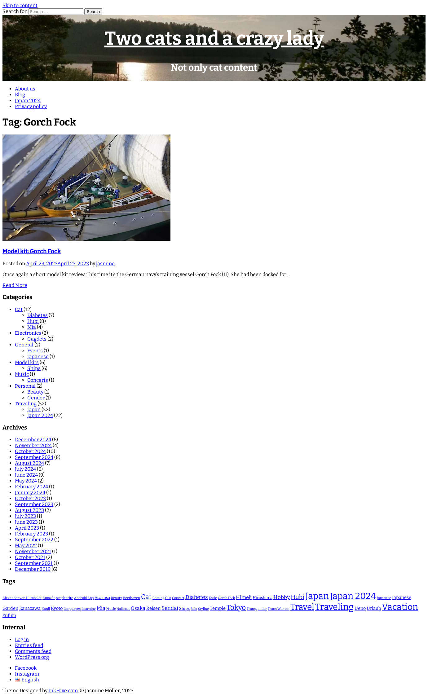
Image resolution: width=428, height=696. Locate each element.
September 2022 (34, 540)
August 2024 (29, 463)
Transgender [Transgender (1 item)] (257, 609)
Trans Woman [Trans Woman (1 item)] (278, 609)
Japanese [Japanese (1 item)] (384, 598)
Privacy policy (31, 106)
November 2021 (33, 551)
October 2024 (30, 451)
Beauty (35, 392)
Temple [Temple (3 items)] (218, 608)
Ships (34, 368)
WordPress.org (32, 657)
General (24, 345)
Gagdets (36, 339)
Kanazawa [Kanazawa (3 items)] (30, 608)
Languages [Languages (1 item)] (72, 609)
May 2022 (26, 545)
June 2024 (26, 475)
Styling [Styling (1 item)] (203, 609)
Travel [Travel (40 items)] (302, 607)
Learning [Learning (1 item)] (89, 609)
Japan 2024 (28, 101)
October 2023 (30, 498)
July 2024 (25, 469)
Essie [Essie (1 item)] (213, 598)
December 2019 (33, 569)
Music (22, 374)
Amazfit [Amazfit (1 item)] (48, 598)
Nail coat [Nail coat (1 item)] (123, 609)
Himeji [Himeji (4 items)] (244, 597)
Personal (25, 386)
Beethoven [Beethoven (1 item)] (131, 598)
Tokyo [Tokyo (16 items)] (236, 607)
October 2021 (30, 557)
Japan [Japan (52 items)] (317, 596)
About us (25, 89)
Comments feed (33, 651)
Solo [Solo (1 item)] (194, 609)
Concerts (37, 380)
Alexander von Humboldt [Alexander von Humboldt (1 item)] (22, 598)
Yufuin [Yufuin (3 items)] (9, 615)
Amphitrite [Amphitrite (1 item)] (64, 598)
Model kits (27, 362)
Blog (20, 95)
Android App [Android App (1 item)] (84, 598)
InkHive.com (63, 691)
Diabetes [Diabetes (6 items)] (196, 597)
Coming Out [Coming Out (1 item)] (161, 598)
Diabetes (37, 315)
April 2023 (27, 528)
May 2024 (26, 481)
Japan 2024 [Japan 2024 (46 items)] (353, 596)
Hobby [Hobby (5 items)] (281, 597)
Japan (34, 409)
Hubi (33, 321)
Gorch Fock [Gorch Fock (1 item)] (226, 598)
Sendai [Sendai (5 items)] (169, 608)
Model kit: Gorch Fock (31, 251)
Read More (14, 285)
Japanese (38, 356)
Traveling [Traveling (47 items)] (334, 606)
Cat (19, 309)
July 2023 (25, 516)
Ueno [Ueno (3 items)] (360, 608)
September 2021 (34, 563)
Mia (31, 327)
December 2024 (33, 440)
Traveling (26, 404)
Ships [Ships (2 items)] (184, 608)
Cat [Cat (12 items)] (146, 597)
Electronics (28, 333)
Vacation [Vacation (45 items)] (400, 606)
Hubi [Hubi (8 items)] (297, 597)
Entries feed (29, 645)
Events (35, 351)
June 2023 (26, 522)
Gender (36, 398)
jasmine (105, 264)
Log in (22, 639)
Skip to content (20, 5)
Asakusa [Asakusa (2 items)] (102, 597)
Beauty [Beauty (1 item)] (116, 598)
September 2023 (34, 504)
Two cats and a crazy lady (214, 38)
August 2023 (29, 510)
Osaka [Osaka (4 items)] (138, 608)
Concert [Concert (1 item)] (178, 598)
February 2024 (31, 487)
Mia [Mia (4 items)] (101, 608)
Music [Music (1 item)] (111, 609)
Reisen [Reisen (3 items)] (153, 608)
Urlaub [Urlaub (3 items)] (374, 608)
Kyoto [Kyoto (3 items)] (57, 608)
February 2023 (31, 534)
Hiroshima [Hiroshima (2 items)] (262, 597)
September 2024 (34, 457)
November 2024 (33, 445)
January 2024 (30, 493)
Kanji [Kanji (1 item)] (46, 609)
